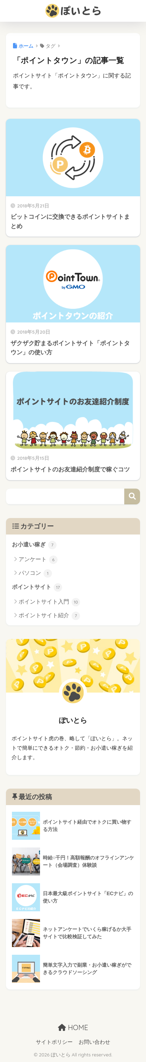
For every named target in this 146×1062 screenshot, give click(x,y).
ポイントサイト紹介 (49, 616)
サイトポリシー (54, 1042)
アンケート (38, 560)
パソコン (35, 573)
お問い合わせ (94, 1042)
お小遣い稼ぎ (34, 545)
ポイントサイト (37, 587)
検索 (132, 496)
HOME (73, 1027)
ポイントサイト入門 (49, 602)
